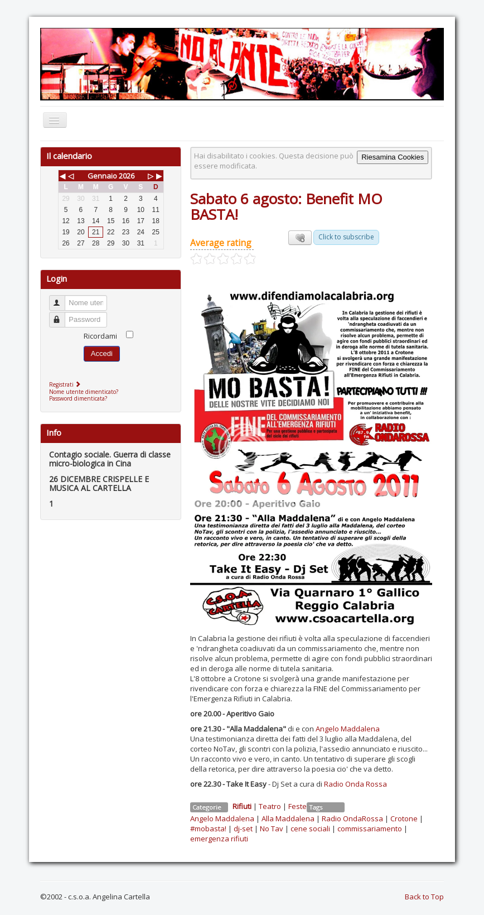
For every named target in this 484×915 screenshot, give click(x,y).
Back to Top (424, 897)
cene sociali (310, 829)
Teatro (270, 806)
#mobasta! (208, 829)
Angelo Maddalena (348, 729)
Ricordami (100, 336)
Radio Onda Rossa (355, 784)
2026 (126, 176)
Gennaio (102, 176)
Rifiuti (242, 806)
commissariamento (369, 829)
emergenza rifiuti (219, 839)
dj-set (243, 829)
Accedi (102, 353)
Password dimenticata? (78, 398)
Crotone (404, 818)
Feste (297, 806)
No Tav (271, 829)
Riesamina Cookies (392, 157)
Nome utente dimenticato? (83, 392)
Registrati (66, 384)
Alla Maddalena (288, 818)
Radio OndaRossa (352, 818)
